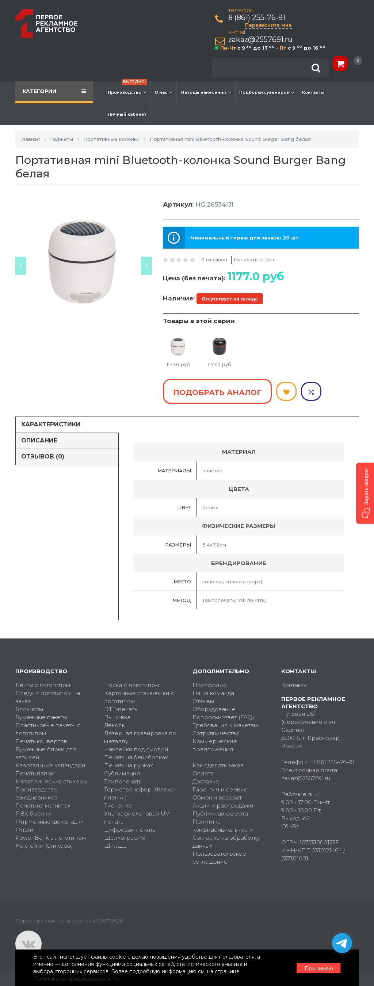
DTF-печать (120, 708)
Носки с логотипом (132, 684)
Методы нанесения (206, 92)
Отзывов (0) (42, 456)
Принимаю (318, 968)
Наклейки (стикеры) (44, 845)
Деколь (114, 724)
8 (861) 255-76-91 (257, 18)
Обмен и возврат (217, 797)
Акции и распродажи (222, 805)
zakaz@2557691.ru (261, 39)
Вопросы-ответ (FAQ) (223, 716)
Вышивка (117, 716)
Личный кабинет (127, 114)
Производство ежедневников (36, 793)
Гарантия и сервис (219, 789)
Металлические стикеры (51, 781)
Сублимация (122, 773)
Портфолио (209, 684)
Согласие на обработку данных (226, 841)
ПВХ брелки (33, 813)
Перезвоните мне (268, 25)
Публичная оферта (220, 813)
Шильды (115, 845)
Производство (127, 88)
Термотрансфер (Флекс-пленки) (140, 793)
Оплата (203, 773)
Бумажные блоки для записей (46, 752)
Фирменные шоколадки (49, 821)
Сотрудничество (216, 732)
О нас (163, 92)
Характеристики (51, 424)
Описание (39, 440)
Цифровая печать (129, 829)
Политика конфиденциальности (223, 825)
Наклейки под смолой (136, 748)
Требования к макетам (225, 724)
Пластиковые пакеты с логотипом (47, 728)
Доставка (205, 781)
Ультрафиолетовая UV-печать (137, 817)
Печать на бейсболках (136, 756)
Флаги (24, 829)
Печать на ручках (128, 764)
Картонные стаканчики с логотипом (139, 696)
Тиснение (118, 805)
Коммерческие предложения (214, 744)
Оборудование (214, 708)
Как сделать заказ (217, 764)
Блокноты (29, 708)
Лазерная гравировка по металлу (140, 736)
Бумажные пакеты (41, 716)
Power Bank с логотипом (50, 837)
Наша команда (213, 692)
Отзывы (203, 700)
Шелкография (125, 837)
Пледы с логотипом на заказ (47, 696)
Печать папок (34, 773)
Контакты (313, 92)
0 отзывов (214, 259)
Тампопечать (122, 781)
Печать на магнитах (42, 805)
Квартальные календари (50, 764)
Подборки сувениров (266, 92)
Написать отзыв (254, 259)
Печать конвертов (41, 740)
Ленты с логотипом (42, 684)
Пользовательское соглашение (219, 857)
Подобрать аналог (217, 392)
